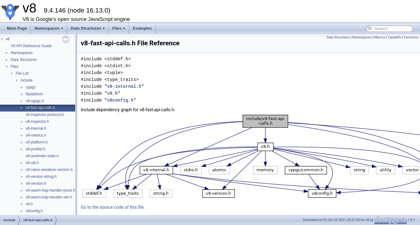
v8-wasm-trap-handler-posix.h (50, 190)
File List (22, 73)
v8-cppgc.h (35, 101)
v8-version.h (36, 183)
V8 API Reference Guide (31, 46)
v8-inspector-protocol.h (45, 114)
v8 (8, 39)
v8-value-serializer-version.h (49, 170)
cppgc (31, 87)
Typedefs (395, 37)
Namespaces (48, 28)
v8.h (29, 204)
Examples (142, 28)
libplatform (34, 94)
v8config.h (34, 211)
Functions (411, 37)
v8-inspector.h (37, 121)
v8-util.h (32, 163)
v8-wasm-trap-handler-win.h (49, 197)
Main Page (17, 28)
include (27, 80)
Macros (379, 37)
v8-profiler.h (35, 149)
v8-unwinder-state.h (42, 156)
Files (119, 28)
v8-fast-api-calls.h (40, 108)
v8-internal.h (36, 128)
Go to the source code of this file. (113, 207)
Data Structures (88, 28)
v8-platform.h (37, 142)
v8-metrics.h (36, 135)
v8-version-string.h (41, 176)
